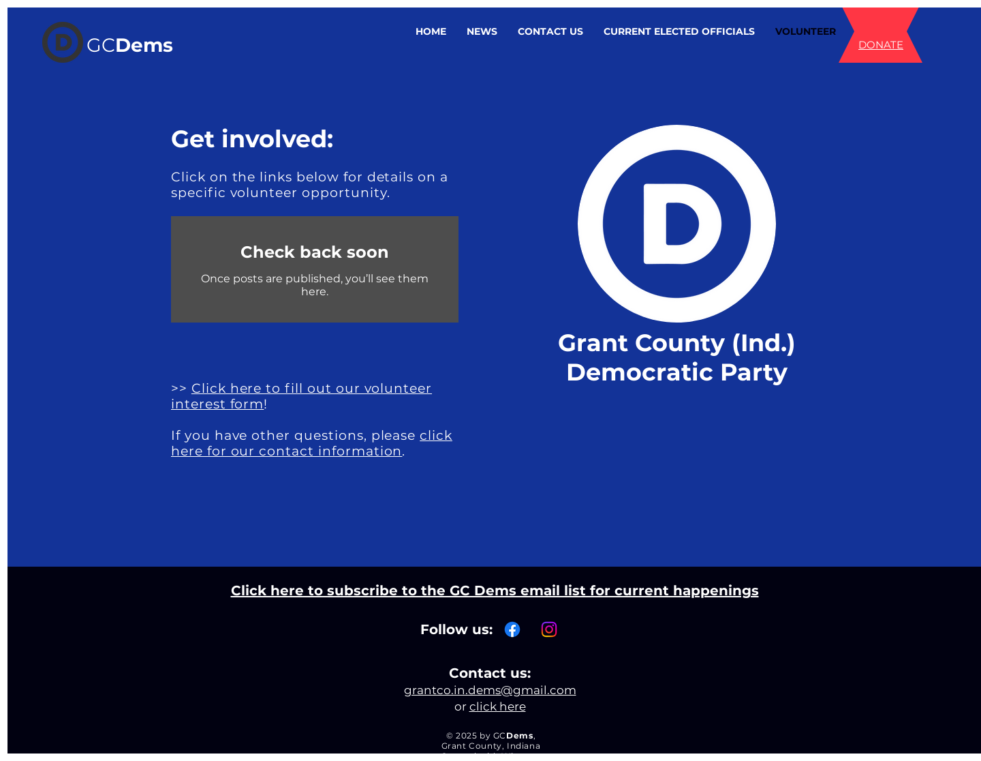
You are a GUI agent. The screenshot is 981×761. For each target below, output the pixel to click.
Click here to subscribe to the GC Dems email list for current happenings (495, 590)
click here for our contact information (311, 443)
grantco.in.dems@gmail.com (490, 690)
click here (497, 706)
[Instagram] (549, 629)
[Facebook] (512, 629)
